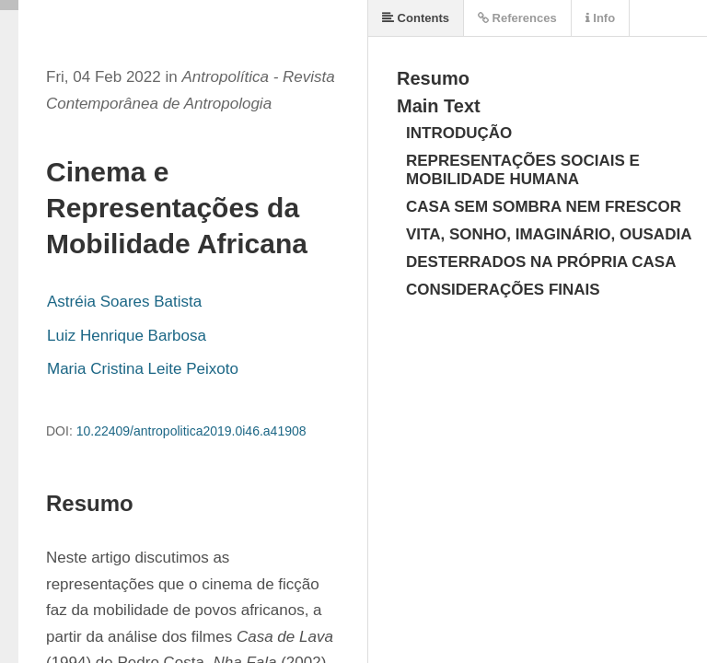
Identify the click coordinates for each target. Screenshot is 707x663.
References (517, 18)
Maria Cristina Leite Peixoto (142, 369)
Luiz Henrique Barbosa (126, 335)
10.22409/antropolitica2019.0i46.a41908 (191, 431)
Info (600, 18)
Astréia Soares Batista (124, 301)
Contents (415, 18)
